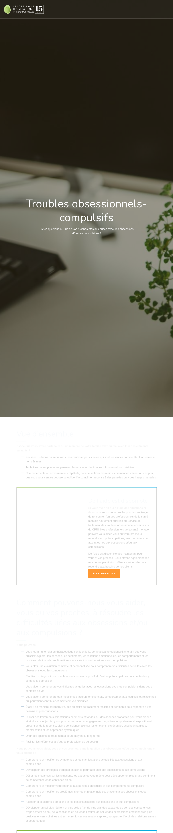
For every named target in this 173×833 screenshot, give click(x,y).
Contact (157, 9)
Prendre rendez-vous (104, 573)
